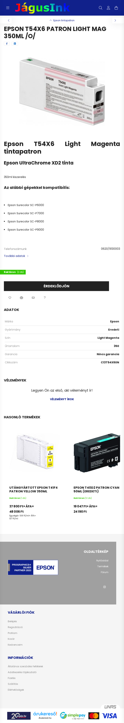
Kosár (11, 639)
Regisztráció (15, 627)
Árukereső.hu (45, 718)
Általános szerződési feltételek (25, 666)
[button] (10, 298)
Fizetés (12, 678)
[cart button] (116, 8)
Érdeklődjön (56, 286)
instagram (104, 587)
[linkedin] (15, 44)
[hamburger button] (8, 8)
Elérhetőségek (16, 689)
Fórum (104, 572)
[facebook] (7, 44)
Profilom (12, 633)
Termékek (102, 566)
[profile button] (108, 8)
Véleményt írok (62, 399)
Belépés (12, 621)
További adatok (14, 256)
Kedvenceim (15, 644)
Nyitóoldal (102, 560)
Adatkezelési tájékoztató (22, 672)
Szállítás (13, 684)
